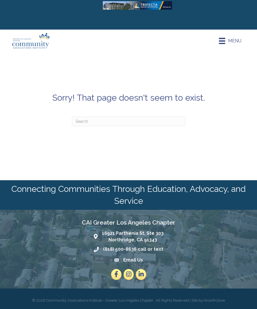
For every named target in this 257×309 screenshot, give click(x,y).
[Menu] (230, 41)
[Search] (128, 121)
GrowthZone (214, 300)
